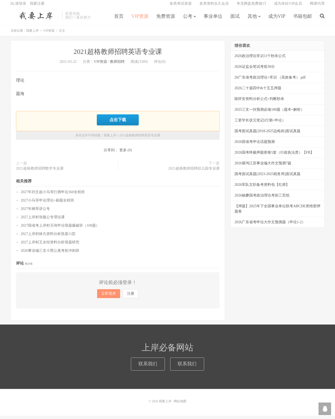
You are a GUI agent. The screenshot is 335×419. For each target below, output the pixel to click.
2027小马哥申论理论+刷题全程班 (47, 203)
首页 (119, 19)
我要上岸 (34, 18)
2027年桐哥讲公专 (35, 212)
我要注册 (37, 7)
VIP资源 (139, 19)
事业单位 (213, 19)
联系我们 (147, 367)
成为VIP (276, 19)
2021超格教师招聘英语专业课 (118, 55)
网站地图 (180, 404)
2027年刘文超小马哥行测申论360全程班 (53, 195)
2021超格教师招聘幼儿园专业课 (194, 172)
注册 (130, 297)
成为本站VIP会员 (288, 7)
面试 (235, 19)
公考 (187, 19)
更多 (123, 153)
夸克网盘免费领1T (251, 7)
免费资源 (165, 19)
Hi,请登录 (18, 7)
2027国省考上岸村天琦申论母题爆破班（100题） (60, 229)
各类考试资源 (181, 7)
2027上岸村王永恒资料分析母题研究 (50, 245)
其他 (252, 19)
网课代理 (317, 7)
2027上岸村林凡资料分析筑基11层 (48, 237)
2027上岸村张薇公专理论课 (43, 220)
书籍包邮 (302, 19)
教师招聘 (117, 66)
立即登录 (108, 297)
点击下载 (117, 123)
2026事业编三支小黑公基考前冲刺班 (50, 254)
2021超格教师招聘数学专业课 (40, 172)
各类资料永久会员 (214, 7)
